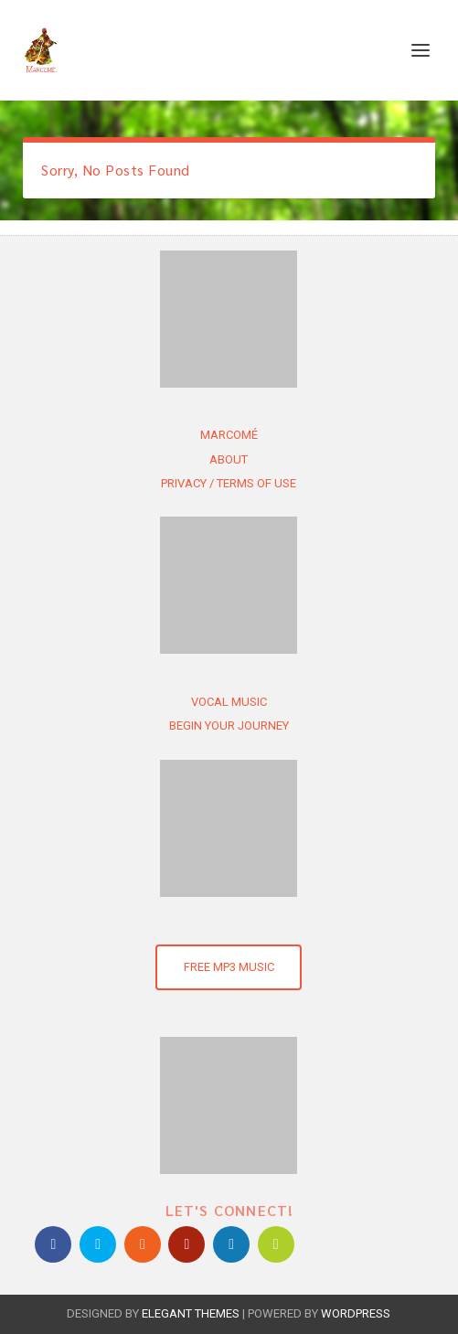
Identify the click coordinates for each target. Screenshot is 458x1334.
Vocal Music (229, 702)
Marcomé (229, 435)
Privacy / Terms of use (228, 483)
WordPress (355, 1313)
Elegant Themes (191, 1313)
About (228, 459)
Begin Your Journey (229, 725)
